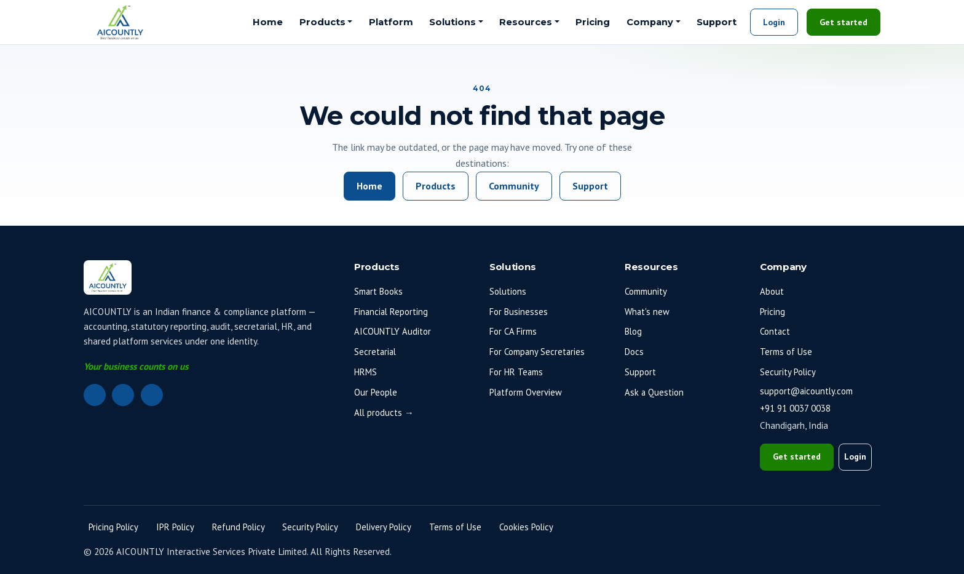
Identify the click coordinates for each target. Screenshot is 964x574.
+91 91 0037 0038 (795, 408)
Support (717, 22)
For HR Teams (516, 372)
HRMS (365, 372)
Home (268, 22)
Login (774, 22)
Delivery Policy (383, 527)
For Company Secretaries (537, 351)
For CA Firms (513, 331)
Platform (391, 22)
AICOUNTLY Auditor (392, 331)
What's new (647, 311)
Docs (634, 351)
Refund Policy (238, 527)
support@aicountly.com (806, 391)
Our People (375, 392)
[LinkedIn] (95, 395)
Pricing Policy (113, 527)
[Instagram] (152, 395)
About (772, 291)
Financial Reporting (391, 311)
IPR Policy (175, 527)
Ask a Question (654, 392)
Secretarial (375, 351)
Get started (843, 22)
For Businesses (518, 311)
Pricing (592, 22)
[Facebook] (123, 395)
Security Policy (788, 372)
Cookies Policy (526, 527)
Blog (633, 331)
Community (514, 186)
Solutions (452, 22)
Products (322, 22)
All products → (384, 412)
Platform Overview (525, 392)
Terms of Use (786, 351)
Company (649, 22)
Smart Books (378, 291)
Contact (775, 331)
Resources (525, 22)
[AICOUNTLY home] (120, 22)
